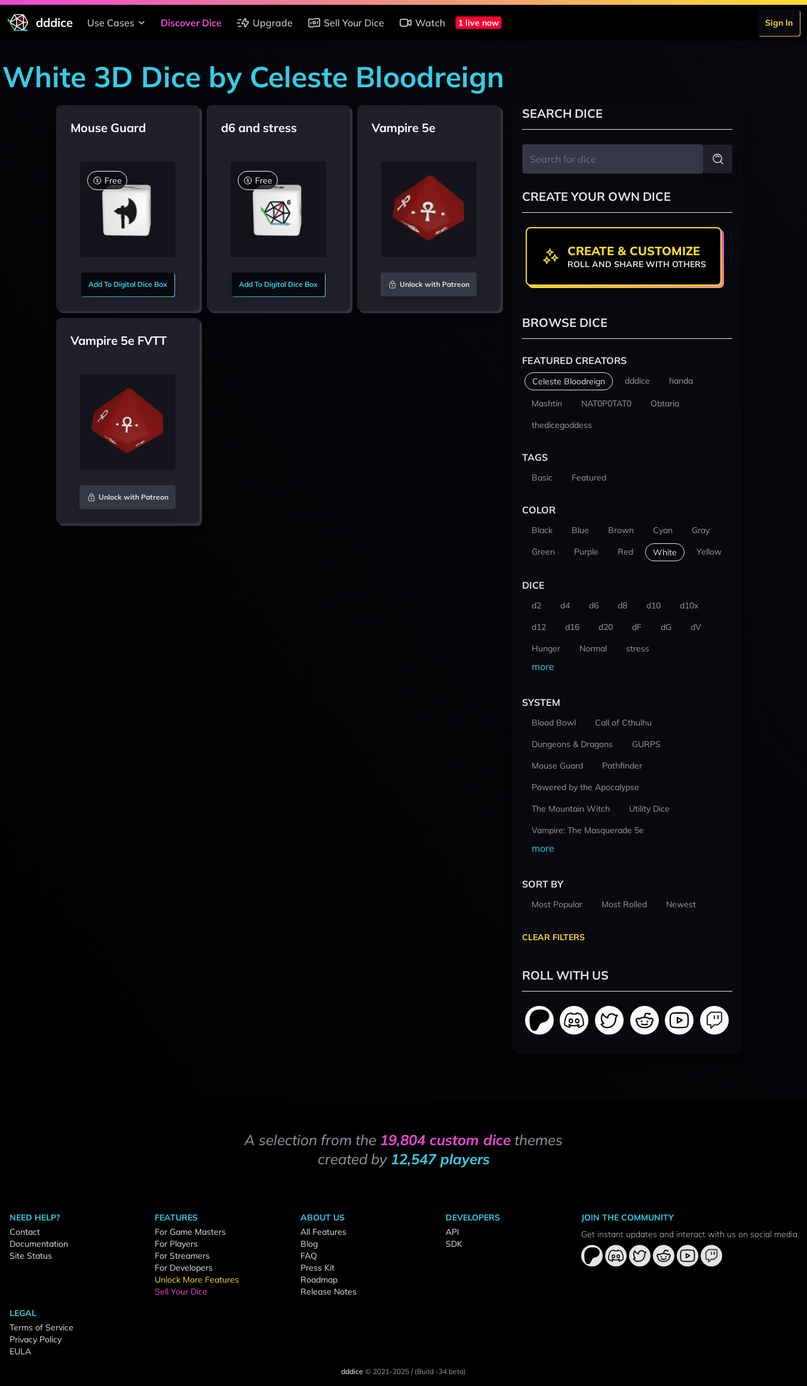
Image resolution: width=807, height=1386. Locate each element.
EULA (20, 1351)
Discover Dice (191, 23)
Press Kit (317, 1267)
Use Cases (118, 23)
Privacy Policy (36, 1339)
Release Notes (328, 1291)
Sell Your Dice (345, 23)
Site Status (31, 1255)
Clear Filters (553, 937)
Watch (421, 23)
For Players (176, 1243)
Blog (309, 1243)
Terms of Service (41, 1327)
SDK (454, 1243)
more (543, 666)
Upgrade (264, 23)
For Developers (184, 1267)
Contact (25, 1231)
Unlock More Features (197, 1279)
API (452, 1231)
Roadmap (318, 1279)
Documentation (39, 1243)
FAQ (308, 1255)
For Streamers (182, 1255)
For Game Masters (190, 1231)
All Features (323, 1231)
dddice (352, 1371)
